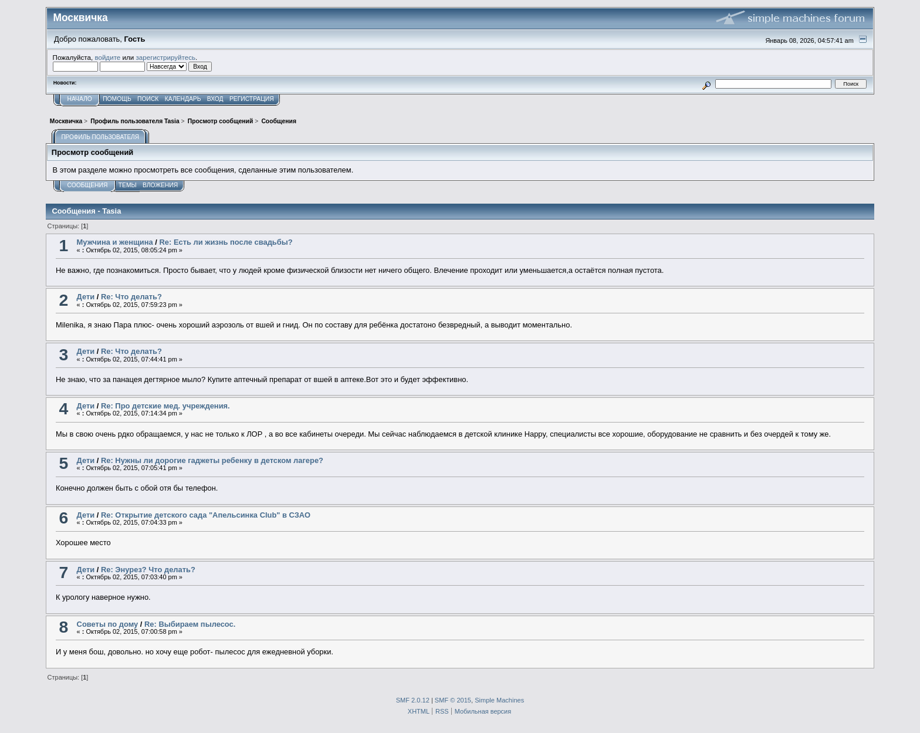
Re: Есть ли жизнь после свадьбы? (226, 242)
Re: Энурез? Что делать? (148, 569)
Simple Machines (499, 700)
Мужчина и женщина (115, 242)
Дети (86, 296)
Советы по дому (107, 624)
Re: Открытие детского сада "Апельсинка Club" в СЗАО (205, 515)
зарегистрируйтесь (165, 57)
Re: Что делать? (131, 296)
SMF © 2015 (453, 700)
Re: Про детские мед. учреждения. (165, 405)
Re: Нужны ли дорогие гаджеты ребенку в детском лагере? (212, 460)
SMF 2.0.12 (412, 700)
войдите (107, 57)
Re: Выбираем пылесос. (189, 624)
